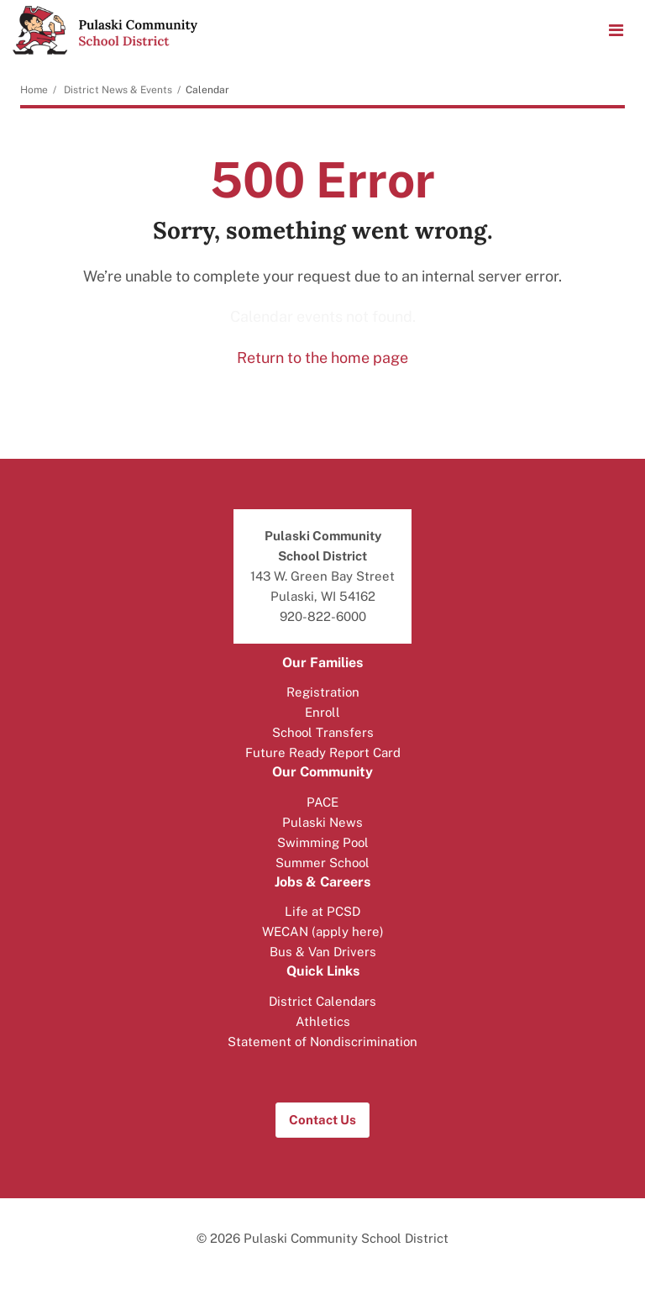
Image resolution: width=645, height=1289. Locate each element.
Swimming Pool (323, 842)
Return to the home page (322, 357)
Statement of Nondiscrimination (322, 1041)
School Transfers (323, 732)
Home (34, 90)
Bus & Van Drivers (323, 951)
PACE (322, 802)
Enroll (322, 712)
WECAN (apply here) (323, 931)
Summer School (322, 862)
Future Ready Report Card (323, 752)
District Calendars (322, 1001)
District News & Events (118, 90)
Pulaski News (322, 822)
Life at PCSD (322, 911)
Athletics (323, 1021)
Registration (322, 692)
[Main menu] (615, 29)
